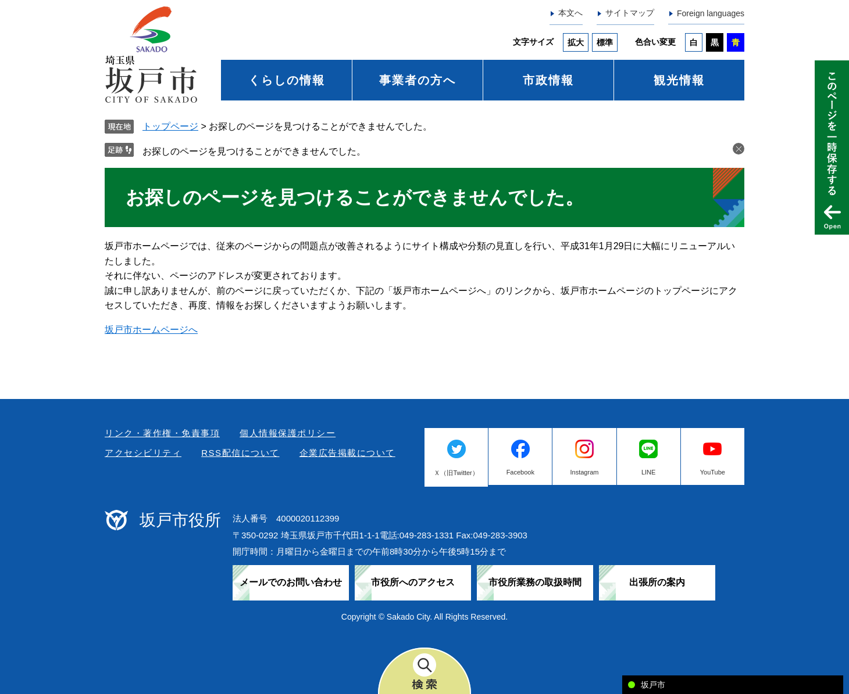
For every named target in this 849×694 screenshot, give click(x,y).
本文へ (570, 12)
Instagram (584, 472)
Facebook (520, 472)
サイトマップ (629, 12)
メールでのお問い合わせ (291, 582)
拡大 (576, 42)
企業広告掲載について (347, 453)
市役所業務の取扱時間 (535, 582)
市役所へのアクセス (413, 582)
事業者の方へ (417, 80)
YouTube (712, 472)
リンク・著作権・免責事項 (162, 433)
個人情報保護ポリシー (288, 433)
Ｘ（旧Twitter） (456, 472)
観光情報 (679, 80)
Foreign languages (710, 13)
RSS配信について (240, 453)
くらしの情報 (286, 80)
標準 (605, 42)
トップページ (170, 126)
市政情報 (548, 80)
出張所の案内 (657, 582)
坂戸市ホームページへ (151, 330)
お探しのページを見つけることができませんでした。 (254, 151)
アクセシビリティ (143, 453)
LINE (648, 472)
